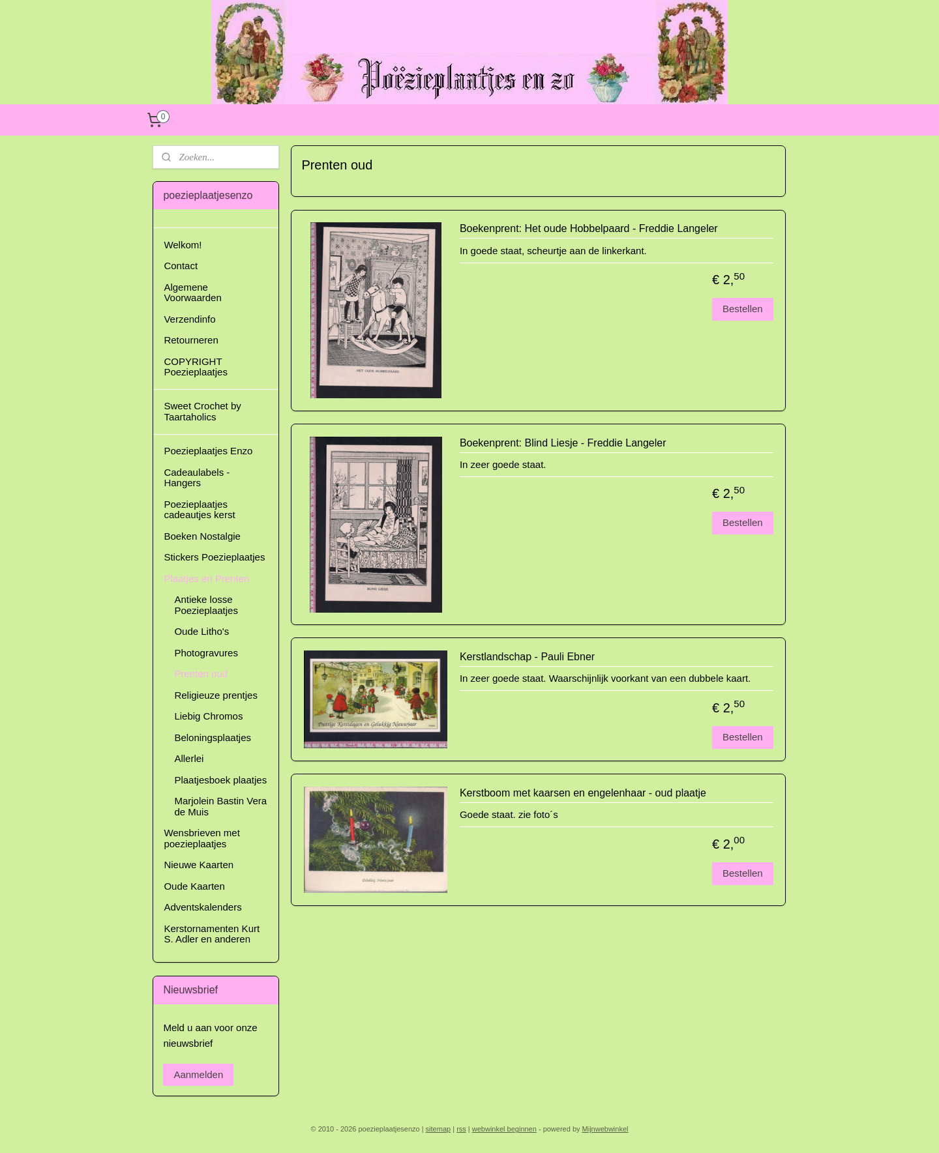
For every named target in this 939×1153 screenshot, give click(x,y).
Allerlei (188, 758)
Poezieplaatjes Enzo (208, 450)
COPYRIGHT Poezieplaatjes (196, 367)
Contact (181, 265)
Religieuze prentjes (216, 695)
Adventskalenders (202, 906)
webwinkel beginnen (504, 1129)
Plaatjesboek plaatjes (220, 779)
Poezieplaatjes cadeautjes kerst (199, 510)
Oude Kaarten (194, 886)
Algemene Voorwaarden (192, 293)
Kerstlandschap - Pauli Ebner (527, 656)
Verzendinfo (189, 319)
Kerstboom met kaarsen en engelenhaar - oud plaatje (583, 792)
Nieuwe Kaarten (198, 864)
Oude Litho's (201, 631)
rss (461, 1129)
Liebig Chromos (208, 716)
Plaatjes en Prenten (206, 578)
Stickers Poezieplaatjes (214, 556)
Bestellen (743, 308)
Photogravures (206, 652)
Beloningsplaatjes (212, 737)
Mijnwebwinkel (605, 1129)
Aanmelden (198, 1074)
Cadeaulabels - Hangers (197, 478)
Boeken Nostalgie (202, 536)
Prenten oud (201, 673)
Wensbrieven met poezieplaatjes (201, 838)
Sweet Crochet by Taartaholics (202, 411)
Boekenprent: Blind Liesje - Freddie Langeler (563, 442)
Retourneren (191, 339)
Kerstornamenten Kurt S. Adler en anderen (212, 934)
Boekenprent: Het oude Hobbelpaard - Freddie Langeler (589, 228)
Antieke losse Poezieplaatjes (206, 605)
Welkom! (182, 244)
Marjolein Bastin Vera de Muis (220, 806)
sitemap (438, 1129)
